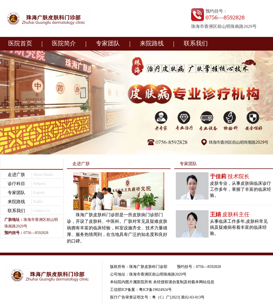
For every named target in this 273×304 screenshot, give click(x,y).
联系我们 (196, 43)
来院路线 (152, 43)
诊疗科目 (16, 183)
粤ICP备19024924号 (155, 290)
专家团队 (108, 43)
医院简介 (64, 43)
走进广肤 (16, 174)
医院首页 (20, 43)
